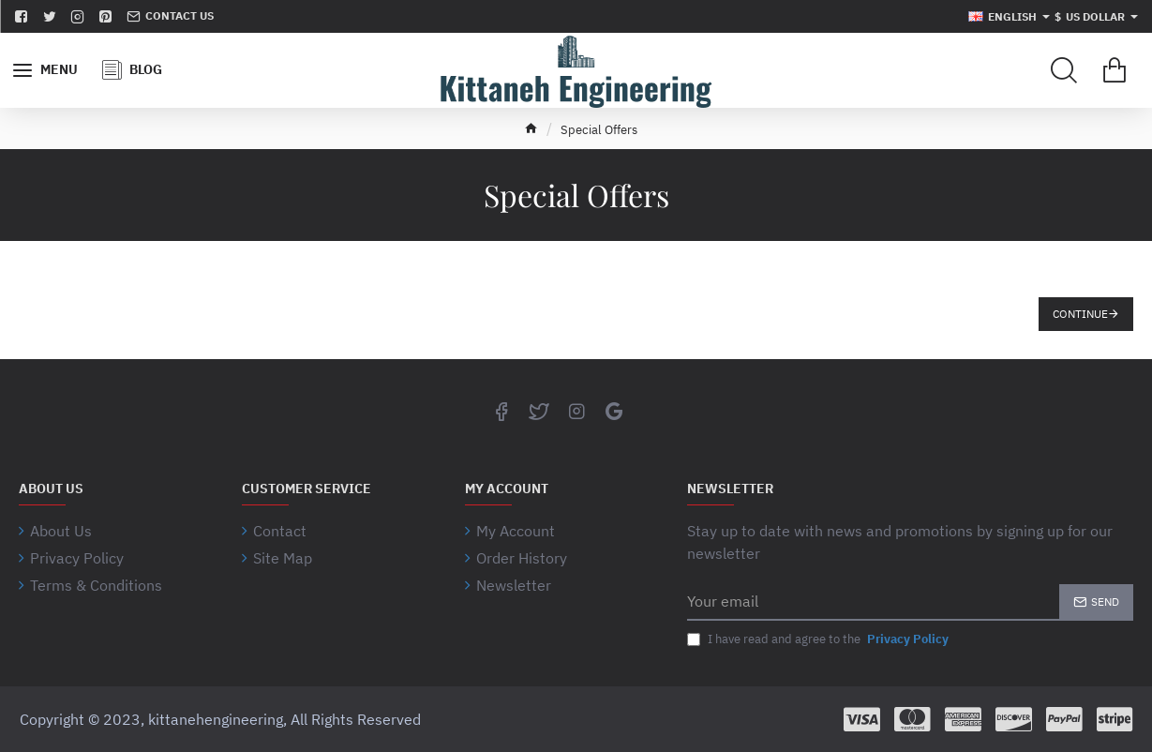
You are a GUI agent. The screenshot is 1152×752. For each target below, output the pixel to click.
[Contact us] (170, 16)
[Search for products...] (1064, 70)
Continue (1080, 314)
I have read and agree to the (819, 639)
